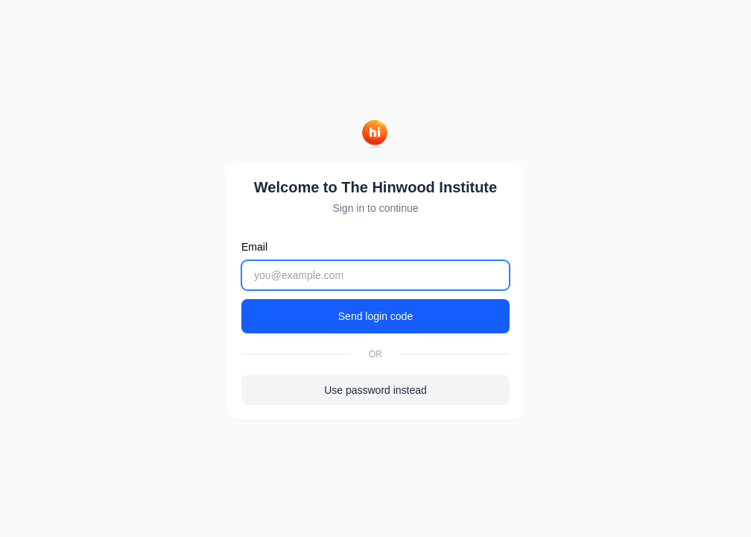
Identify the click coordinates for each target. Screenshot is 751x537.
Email (254, 247)
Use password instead (375, 390)
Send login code (375, 316)
